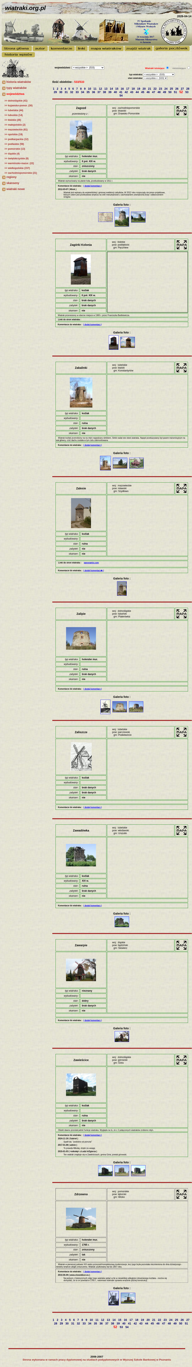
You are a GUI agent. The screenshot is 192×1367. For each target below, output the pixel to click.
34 (83, 92)
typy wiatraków (16, 87)
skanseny (12, 183)
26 (177, 88)
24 (166, 88)
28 (188, 88)
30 (61, 92)
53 (187, 92)
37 (99, 92)
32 (72, 92)
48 (159, 92)
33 (77, 92)
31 (66, 92)
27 (183, 88)
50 (170, 92)
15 (117, 88)
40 (116, 92)
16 (122, 88)
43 (132, 92)
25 (172, 88)
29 (56, 92)
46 (148, 92)
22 (155, 88)
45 (143, 92)
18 (133, 88)
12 (101, 88)
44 (137, 92)
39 (110, 92)
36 (94, 92)
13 (106, 88)
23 (161, 88)
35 (88, 92)
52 (181, 92)
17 (128, 88)
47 (154, 92)
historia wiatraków (18, 81)
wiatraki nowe (15, 189)
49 (165, 92)
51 (176, 92)
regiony (11, 177)
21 (150, 88)
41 (121, 92)
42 (126, 92)
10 (90, 88)
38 (105, 92)
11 (95, 88)
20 (144, 88)
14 (112, 88)
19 (139, 88)
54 (121, 95)
